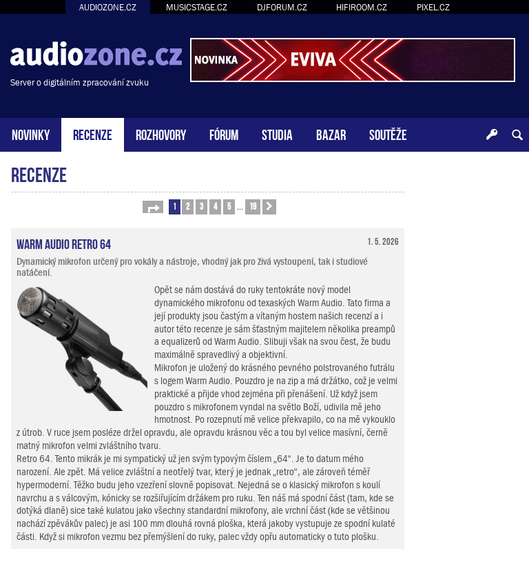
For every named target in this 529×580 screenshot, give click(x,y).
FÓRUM (223, 133)
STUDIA (277, 133)
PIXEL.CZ (433, 7)
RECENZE (92, 133)
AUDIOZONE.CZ (107, 7)
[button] (153, 207)
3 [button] (201, 205)
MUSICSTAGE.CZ (196, 7)
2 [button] (187, 205)
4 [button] (215, 205)
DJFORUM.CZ (282, 7)
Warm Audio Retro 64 (64, 243)
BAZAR (331, 133)
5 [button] (229, 205)
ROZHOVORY (161, 133)
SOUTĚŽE (388, 133)
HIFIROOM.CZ (361, 7)
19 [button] (252, 205)
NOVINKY (31, 133)
